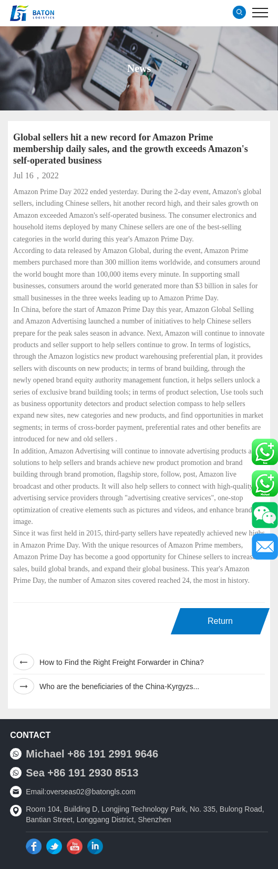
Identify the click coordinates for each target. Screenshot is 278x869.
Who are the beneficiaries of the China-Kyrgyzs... (106, 686)
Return (220, 621)
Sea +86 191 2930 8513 (82, 772)
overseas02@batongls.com (91, 791)
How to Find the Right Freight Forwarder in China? (108, 662)
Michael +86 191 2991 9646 (92, 754)
